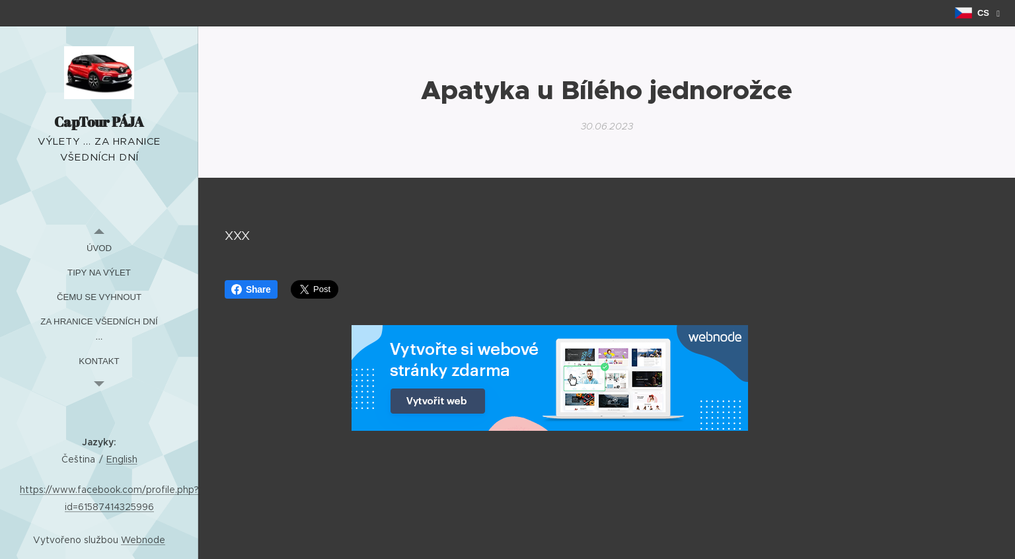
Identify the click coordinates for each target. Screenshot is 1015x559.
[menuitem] (99, 248)
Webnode (143, 540)
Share (251, 289)
